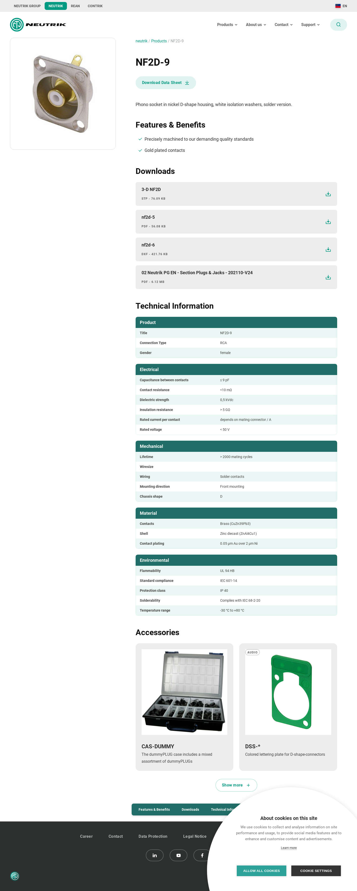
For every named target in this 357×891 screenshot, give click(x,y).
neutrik (142, 41)
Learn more (289, 848)
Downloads (190, 809)
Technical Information (228, 809)
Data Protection (153, 836)
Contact (116, 836)
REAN (75, 6)
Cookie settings (316, 871)
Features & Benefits (154, 809)
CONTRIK (95, 6)
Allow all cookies (261, 871)
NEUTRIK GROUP (27, 6)
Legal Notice (195, 836)
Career (86, 836)
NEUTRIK (56, 6)
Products (159, 41)
